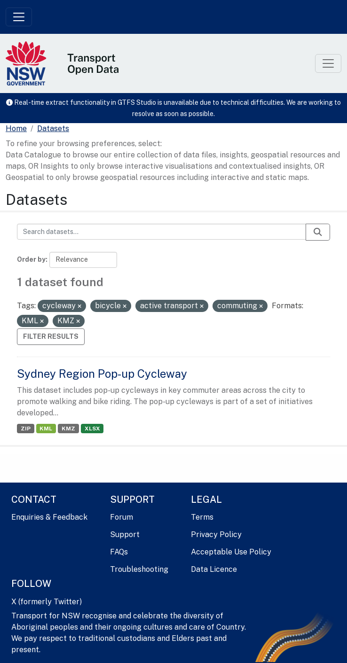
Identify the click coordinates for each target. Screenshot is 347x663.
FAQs (119, 551)
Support (125, 534)
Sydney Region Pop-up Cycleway (102, 373)
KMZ (68, 428)
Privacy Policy (216, 534)
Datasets (53, 128)
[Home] (16, 128)
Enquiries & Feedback (49, 517)
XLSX (92, 428)
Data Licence (214, 569)
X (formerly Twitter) (46, 601)
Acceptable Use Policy (231, 551)
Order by (31, 259)
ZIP (26, 428)
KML (45, 428)
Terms (202, 517)
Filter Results (51, 336)
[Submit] (318, 232)
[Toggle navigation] (19, 17)
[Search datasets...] (161, 232)
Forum (121, 517)
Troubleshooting (139, 569)
